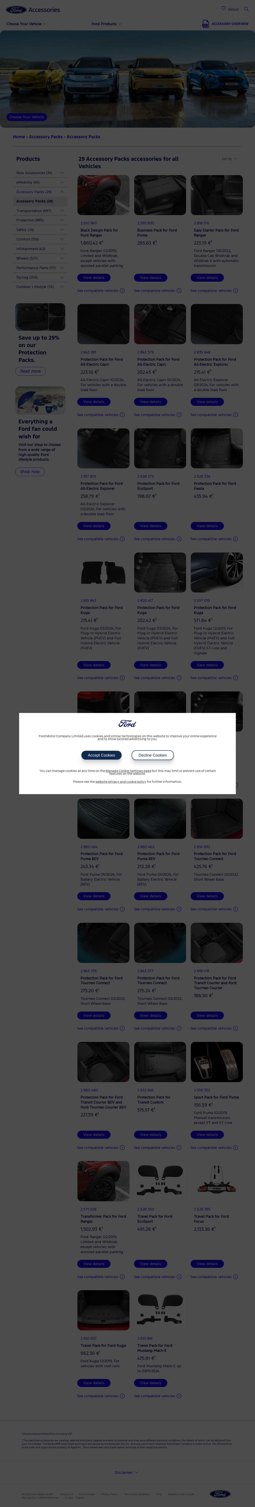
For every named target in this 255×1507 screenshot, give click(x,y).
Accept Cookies (101, 755)
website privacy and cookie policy (121, 781)
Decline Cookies (153, 755)
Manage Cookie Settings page (128, 771)
